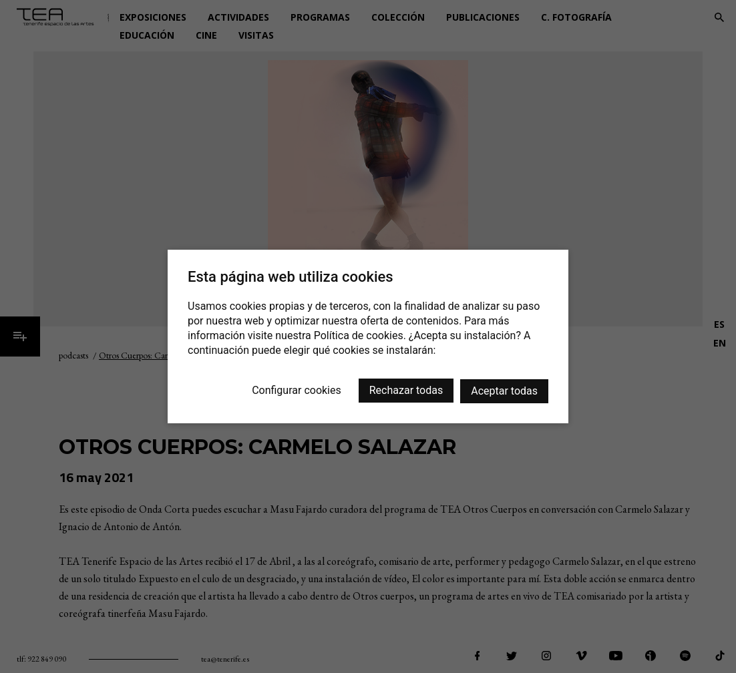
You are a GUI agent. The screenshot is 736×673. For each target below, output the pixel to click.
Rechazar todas (406, 390)
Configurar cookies (296, 390)
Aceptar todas (504, 391)
